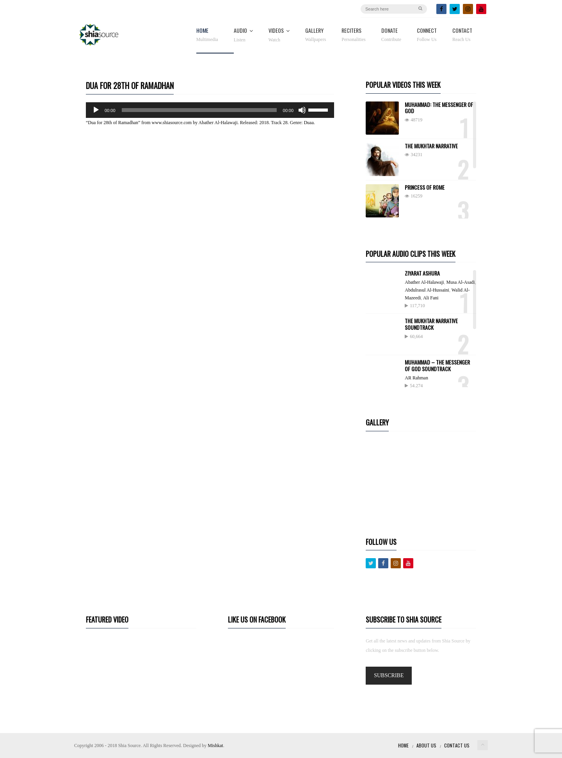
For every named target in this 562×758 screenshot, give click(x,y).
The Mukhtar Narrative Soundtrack (431, 324)
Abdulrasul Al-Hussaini (427, 290)
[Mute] (302, 110)
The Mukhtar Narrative (431, 146)
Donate (391, 35)
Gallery (315, 35)
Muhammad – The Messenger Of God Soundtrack (437, 365)
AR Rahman (416, 378)
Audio (243, 35)
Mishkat (215, 745)
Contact (462, 35)
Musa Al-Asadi (460, 282)
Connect (427, 35)
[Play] (96, 110)
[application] (210, 110)
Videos (279, 35)
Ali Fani (431, 298)
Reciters (353, 35)
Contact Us (457, 745)
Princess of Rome (425, 187)
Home (207, 35)
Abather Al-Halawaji (424, 282)
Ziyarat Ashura (422, 273)
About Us (426, 745)
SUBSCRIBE (389, 675)
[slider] (199, 110)
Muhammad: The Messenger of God (439, 107)
